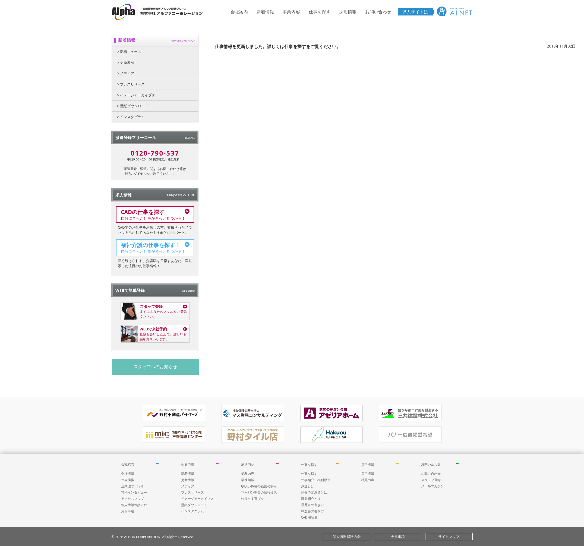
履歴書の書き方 (312, 505)
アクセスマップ (132, 498)
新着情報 (265, 12)
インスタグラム (192, 511)
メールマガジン (432, 486)
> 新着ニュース (129, 51)
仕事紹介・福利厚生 (315, 480)
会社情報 (127, 473)
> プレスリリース (131, 84)
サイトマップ (448, 536)
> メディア (125, 73)
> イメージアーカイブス (136, 95)
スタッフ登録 (431, 480)
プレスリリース (192, 492)
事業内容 (291, 12)
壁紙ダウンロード (194, 505)
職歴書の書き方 (312, 511)
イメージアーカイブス (197, 498)
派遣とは (307, 486)
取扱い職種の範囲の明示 (259, 486)
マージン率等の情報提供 (259, 492)
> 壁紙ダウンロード (133, 105)
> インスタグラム (131, 116)
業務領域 (247, 480)
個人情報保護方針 (134, 505)
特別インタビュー (134, 492)
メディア (187, 486)
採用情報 (347, 12)
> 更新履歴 (125, 62)
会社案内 (239, 12)
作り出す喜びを (252, 498)
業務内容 (247, 464)
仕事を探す (319, 12)
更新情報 (187, 480)
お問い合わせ (378, 12)
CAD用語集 (309, 517)
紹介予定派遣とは (314, 492)
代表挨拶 (127, 480)
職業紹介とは (311, 498)
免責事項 (127, 511)
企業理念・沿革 (132, 486)
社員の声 (367, 480)
